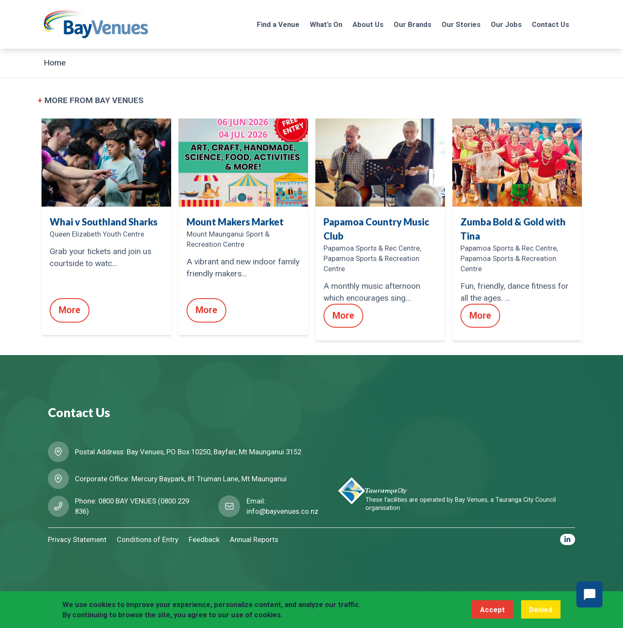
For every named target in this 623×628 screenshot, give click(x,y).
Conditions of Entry (147, 539)
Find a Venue (278, 24)
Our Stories (461, 24)
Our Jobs (506, 24)
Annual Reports (254, 539)
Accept (492, 609)
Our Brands (412, 24)
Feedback (204, 539)
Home (54, 63)
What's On (326, 24)
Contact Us (550, 24)
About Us (368, 24)
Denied (540, 609)
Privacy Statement (77, 539)
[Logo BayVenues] (96, 24)
